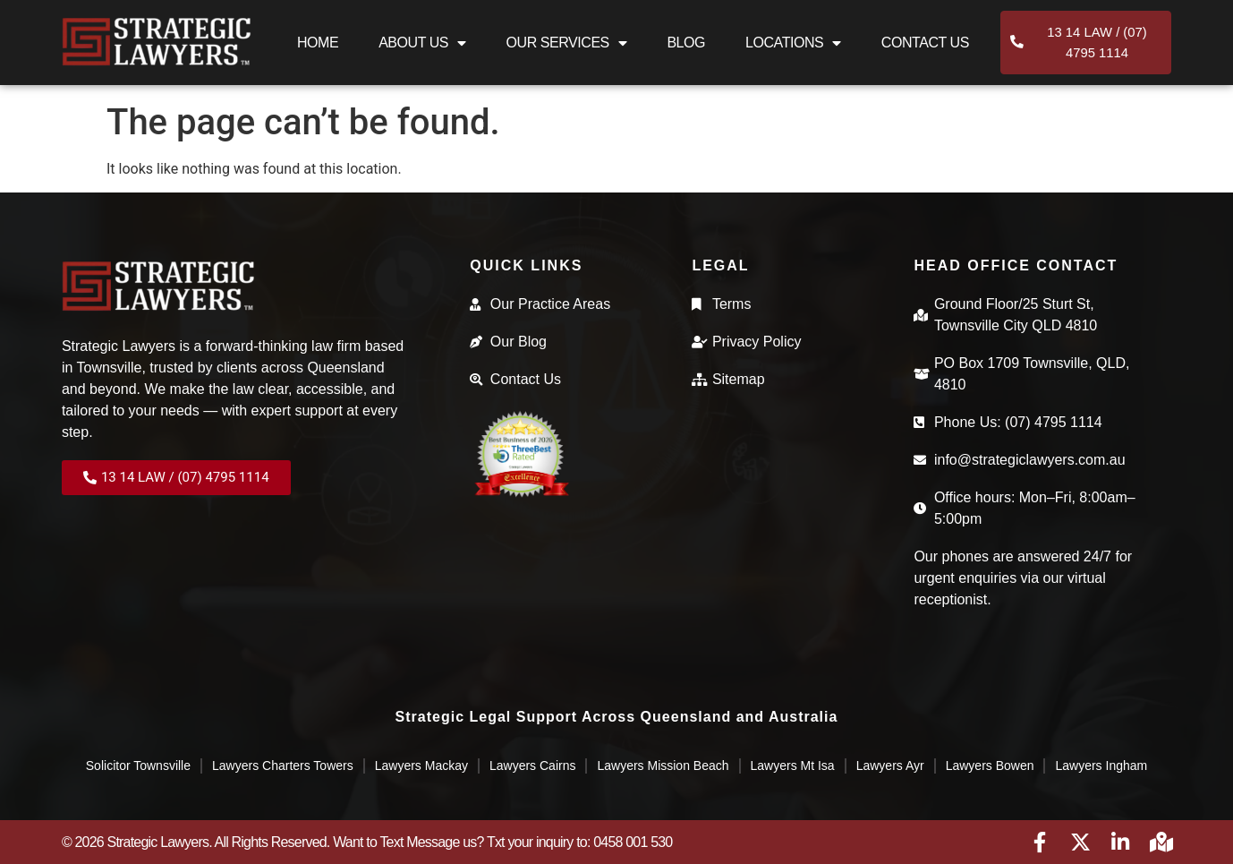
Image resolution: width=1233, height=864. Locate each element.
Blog (686, 46)
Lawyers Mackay (421, 765)
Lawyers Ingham (1101, 765)
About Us (421, 46)
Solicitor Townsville (138, 765)
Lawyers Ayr (890, 765)
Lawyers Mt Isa (793, 765)
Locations (793, 46)
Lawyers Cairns (532, 765)
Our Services (566, 46)
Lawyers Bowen (990, 765)
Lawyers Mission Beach (662, 765)
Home (317, 46)
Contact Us (925, 46)
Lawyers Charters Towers (282, 765)
